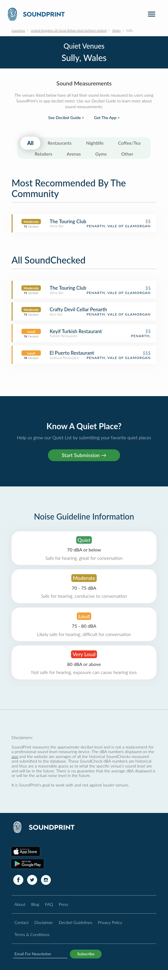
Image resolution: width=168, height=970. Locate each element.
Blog (35, 904)
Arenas (74, 153)
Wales (116, 30)
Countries (18, 30)
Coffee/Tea (129, 143)
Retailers (43, 153)
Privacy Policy (110, 922)
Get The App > (107, 117)
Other (127, 153)
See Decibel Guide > (66, 117)
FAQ (49, 904)
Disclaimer (43, 922)
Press (63, 904)
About (19, 904)
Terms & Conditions (32, 934)
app (15, 756)
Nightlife (95, 143)
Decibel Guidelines (75, 922)
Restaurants (60, 143)
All (30, 143)
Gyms (101, 153)
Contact (21, 922)
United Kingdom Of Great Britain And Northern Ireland (69, 30)
